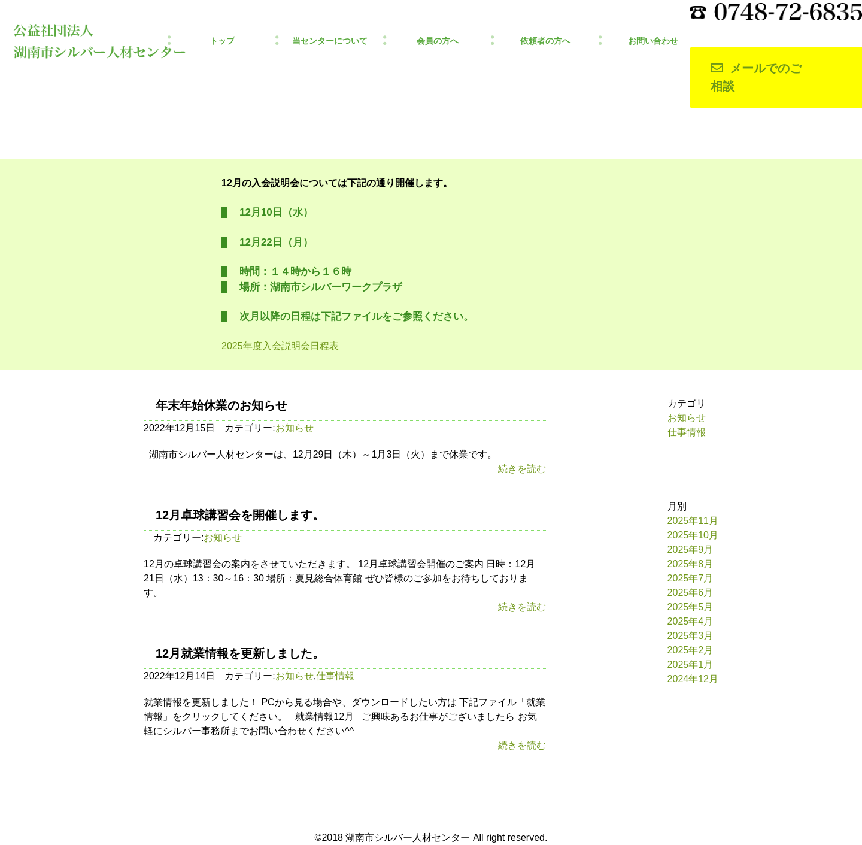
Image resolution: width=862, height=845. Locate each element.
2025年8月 (690, 564)
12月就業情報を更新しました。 (240, 653)
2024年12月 (692, 679)
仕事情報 (335, 676)
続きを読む (522, 469)
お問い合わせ (653, 41)
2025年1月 (690, 664)
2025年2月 (690, 650)
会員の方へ (438, 41)
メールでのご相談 (756, 77)
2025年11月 (692, 521)
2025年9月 (690, 549)
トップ (222, 41)
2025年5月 (690, 607)
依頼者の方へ (545, 41)
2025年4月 (690, 621)
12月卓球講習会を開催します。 (240, 515)
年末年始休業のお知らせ (221, 405)
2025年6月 (690, 592)
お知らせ (294, 428)
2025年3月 (690, 636)
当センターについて (330, 41)
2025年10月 (692, 535)
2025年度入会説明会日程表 (280, 346)
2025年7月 (690, 578)
